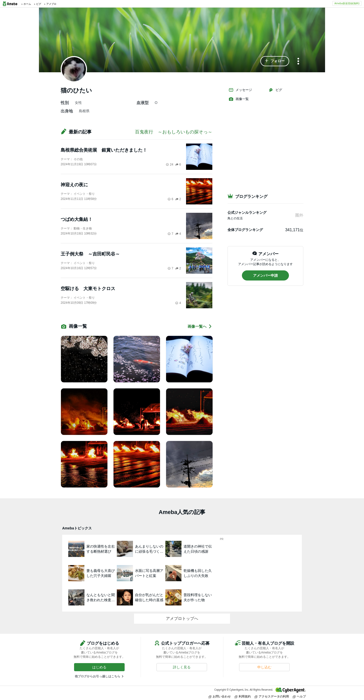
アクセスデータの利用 (272, 696)
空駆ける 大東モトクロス (88, 288)
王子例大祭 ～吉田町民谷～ (90, 253)
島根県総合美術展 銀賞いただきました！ (104, 150)
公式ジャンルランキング (247, 213)
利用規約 (243, 696)
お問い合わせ (220, 696)
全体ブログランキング (245, 230)
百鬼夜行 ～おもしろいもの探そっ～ (173, 131)
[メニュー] (298, 61)
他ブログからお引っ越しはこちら (97, 676)
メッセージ (240, 89)
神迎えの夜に (74, 184)
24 (169, 164)
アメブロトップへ (182, 618)
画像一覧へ (200, 326)
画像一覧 (239, 99)
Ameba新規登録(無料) (346, 3)
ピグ (275, 89)
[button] (274, 61)
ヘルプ (299, 696)
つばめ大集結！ (77, 219)
